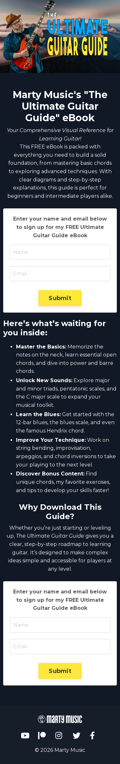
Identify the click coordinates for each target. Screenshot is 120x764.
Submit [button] (60, 298)
